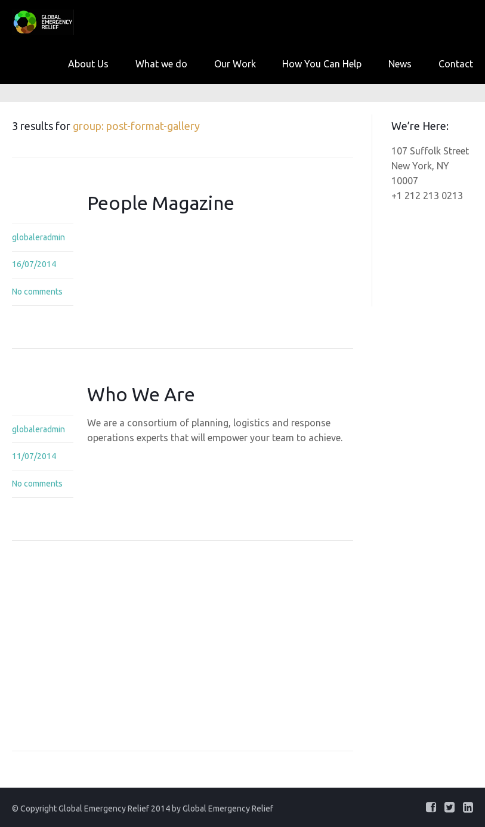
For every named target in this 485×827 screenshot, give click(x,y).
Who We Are (141, 394)
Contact (455, 63)
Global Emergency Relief (228, 808)
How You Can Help (322, 63)
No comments (37, 291)
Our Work (235, 63)
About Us (88, 63)
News (400, 63)
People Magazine (160, 202)
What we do (161, 63)
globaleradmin (38, 237)
